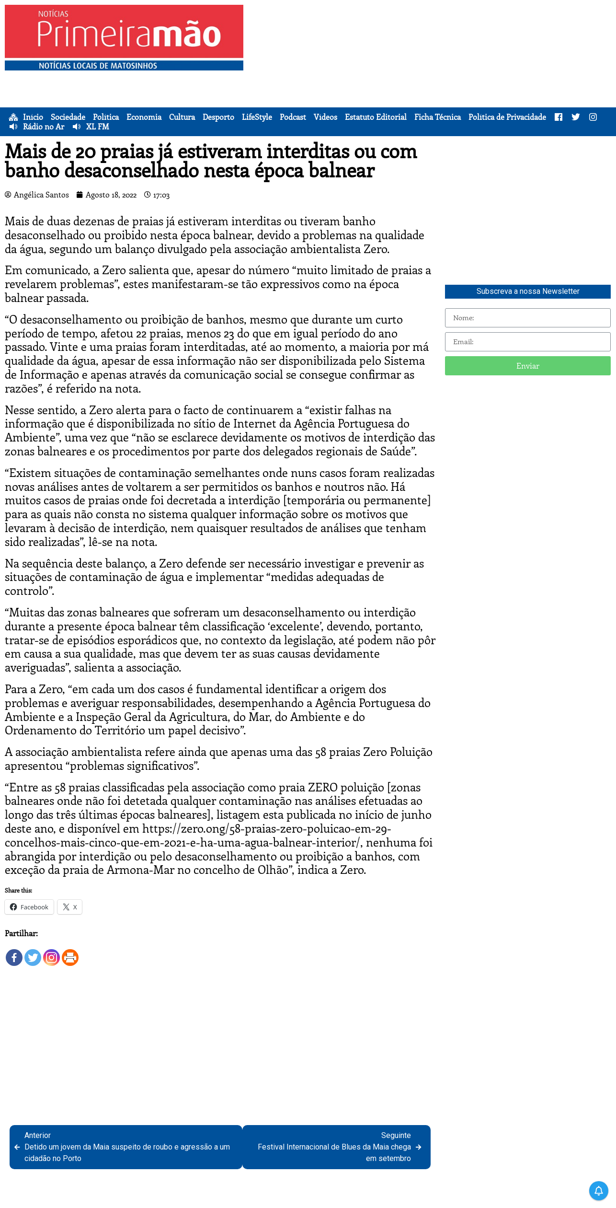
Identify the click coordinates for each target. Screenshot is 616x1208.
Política (106, 117)
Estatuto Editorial (376, 117)
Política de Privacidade (507, 117)
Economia (143, 117)
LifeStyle (257, 117)
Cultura (182, 117)
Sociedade (68, 117)
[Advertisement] (431, 72)
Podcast (293, 117)
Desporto (218, 117)
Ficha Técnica (437, 117)
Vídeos (325, 117)
